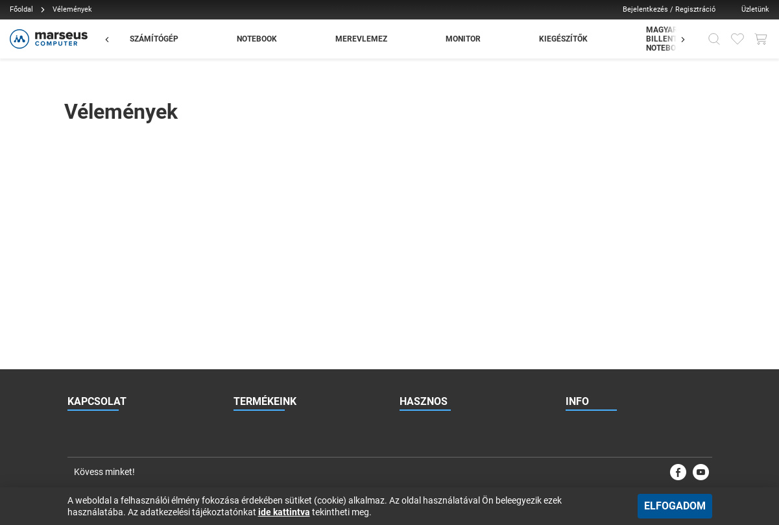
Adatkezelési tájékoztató (608, 375)
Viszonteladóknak (431, 245)
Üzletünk (755, 9)
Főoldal (21, 9)
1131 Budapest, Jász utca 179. (139, 297)
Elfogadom (675, 506)
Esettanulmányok (430, 349)
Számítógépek (258, 245)
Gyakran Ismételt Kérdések (446, 271)
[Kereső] (714, 38)
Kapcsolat (583, 245)
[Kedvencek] (737, 38)
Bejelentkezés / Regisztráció (669, 9)
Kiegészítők (254, 323)
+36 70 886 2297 (127, 271)
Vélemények (421, 375)
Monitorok (251, 297)
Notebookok (255, 271)
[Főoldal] (47, 38)
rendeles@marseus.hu (129, 245)
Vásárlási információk (604, 349)
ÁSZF (575, 323)
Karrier (577, 297)
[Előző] (113, 38)
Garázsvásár (256, 349)
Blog (407, 323)
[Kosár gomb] (761, 38)
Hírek (409, 297)
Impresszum (587, 401)
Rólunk (578, 271)
